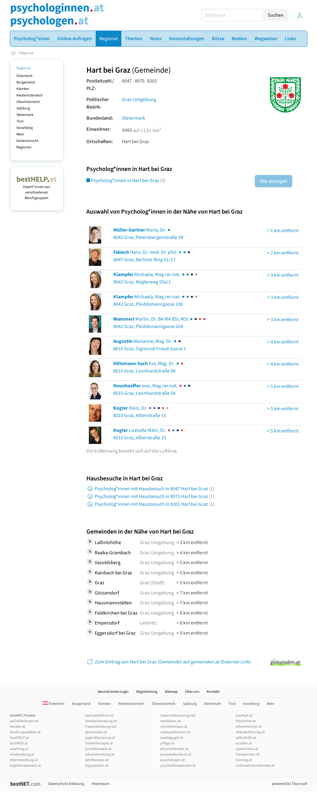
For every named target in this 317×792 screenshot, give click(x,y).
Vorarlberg (24, 127)
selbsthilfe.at (246, 737)
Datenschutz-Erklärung (66, 783)
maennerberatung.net (177, 715)
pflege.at (167, 743)
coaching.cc (19, 749)
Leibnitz (148, 623)
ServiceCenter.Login (113, 691)
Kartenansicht (27, 140)
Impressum (100, 783)
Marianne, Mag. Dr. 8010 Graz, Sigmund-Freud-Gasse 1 (149, 345)
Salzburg (23, 108)
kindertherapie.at (99, 743)
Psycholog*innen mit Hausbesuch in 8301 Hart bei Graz (150, 504)
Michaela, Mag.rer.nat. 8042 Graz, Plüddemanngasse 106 (155, 300)
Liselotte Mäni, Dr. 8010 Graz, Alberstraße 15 (148, 434)
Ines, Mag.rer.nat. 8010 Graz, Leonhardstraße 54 (152, 389)
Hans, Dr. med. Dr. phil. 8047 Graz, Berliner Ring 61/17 (152, 256)
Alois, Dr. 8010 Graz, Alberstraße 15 (141, 412)
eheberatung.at (22, 754)
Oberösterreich (28, 101)
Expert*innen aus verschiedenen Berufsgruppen (36, 190)
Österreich (24, 76)
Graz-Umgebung (139, 99)
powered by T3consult (289, 783)
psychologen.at (172, 760)
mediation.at (170, 721)
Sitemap (171, 691)
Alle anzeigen (273, 181)
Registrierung (146, 691)
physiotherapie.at (174, 749)
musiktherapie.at (173, 726)
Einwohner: (98, 129)
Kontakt (213, 691)
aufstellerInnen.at (24, 721)
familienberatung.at (101, 721)
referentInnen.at (249, 726)
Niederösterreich (29, 95)
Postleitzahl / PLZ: (100, 85)
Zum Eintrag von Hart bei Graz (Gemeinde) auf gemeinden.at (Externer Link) (168, 661)
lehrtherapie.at (97, 760)
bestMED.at (19, 743)
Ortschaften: (99, 141)
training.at (244, 760)
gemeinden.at (96, 732)
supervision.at (247, 749)
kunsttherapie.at (98, 749)
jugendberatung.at (100, 737)
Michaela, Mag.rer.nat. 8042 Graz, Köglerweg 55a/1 (155, 278)
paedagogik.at (171, 737)
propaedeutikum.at (175, 754)
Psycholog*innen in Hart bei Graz (126, 180)
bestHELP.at (19, 737)
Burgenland (25, 82)
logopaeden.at (96, 765)
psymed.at (244, 715)
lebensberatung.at (99, 754)
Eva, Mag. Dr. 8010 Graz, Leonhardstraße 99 (148, 367)
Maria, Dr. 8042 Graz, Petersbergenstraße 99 (148, 234)
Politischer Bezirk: (97, 103)
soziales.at (244, 743)
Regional (26, 53)
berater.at (17, 726)
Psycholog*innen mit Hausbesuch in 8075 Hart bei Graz (150, 496)
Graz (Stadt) (152, 582)
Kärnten (22, 89)
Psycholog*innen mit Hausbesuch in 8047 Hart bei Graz (150, 488)
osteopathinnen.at (175, 732)
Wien (20, 134)
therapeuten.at (247, 754)
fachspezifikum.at (99, 715)
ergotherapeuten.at (25, 765)
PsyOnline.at (246, 721)
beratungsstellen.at (25, 732)
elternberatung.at (24, 760)
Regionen (24, 147)
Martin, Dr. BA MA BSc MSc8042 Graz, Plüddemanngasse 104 (159, 323)
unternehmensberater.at (255, 765)
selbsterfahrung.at (250, 732)
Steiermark (24, 114)
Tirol (20, 121)
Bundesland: (99, 118)
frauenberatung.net (100, 726)
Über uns (192, 691)
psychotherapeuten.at (178, 765)
